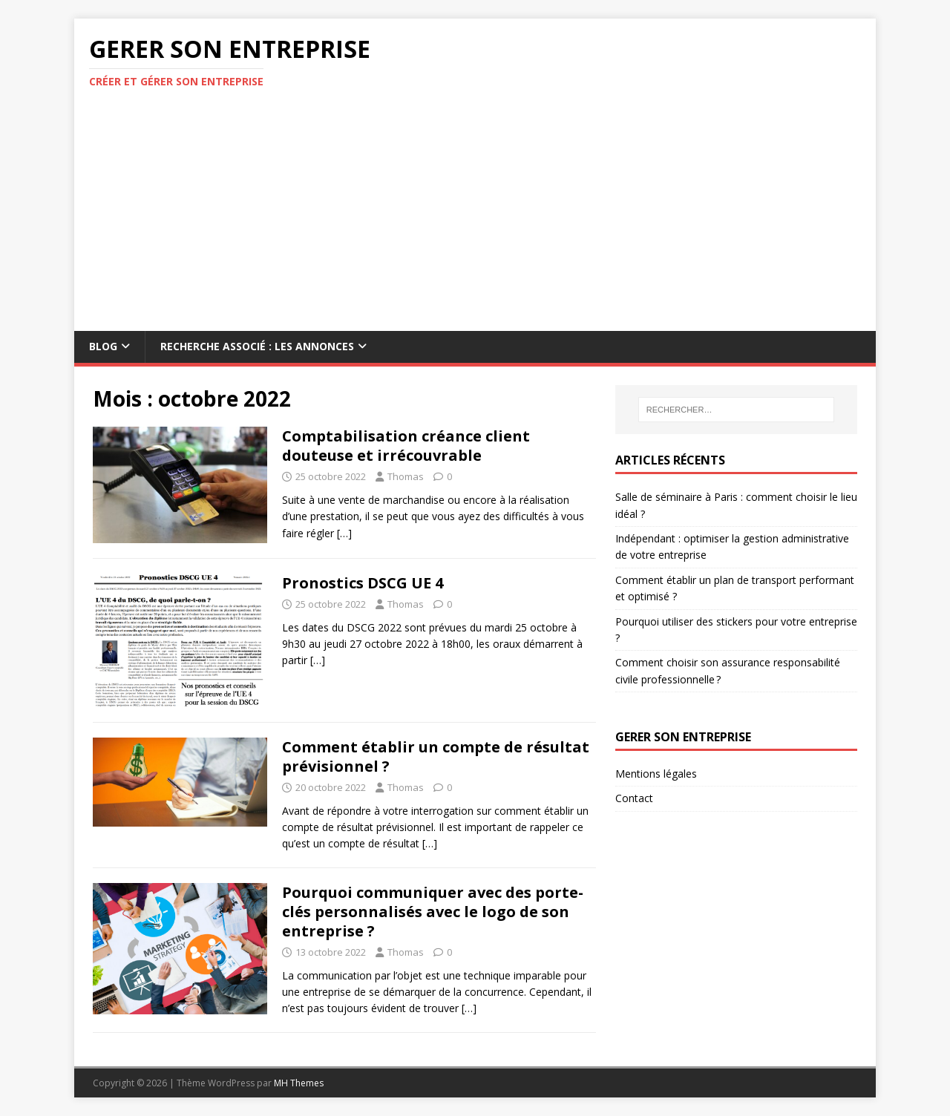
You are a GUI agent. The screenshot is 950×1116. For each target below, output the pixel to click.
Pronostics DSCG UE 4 (362, 583)
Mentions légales (656, 774)
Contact (634, 798)
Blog (103, 346)
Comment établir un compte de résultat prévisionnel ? (435, 756)
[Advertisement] (475, 220)
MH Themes (299, 1083)
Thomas (405, 476)
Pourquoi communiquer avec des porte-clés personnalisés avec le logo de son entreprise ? (432, 911)
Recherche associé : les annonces (257, 346)
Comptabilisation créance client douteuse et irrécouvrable (406, 445)
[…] (344, 533)
